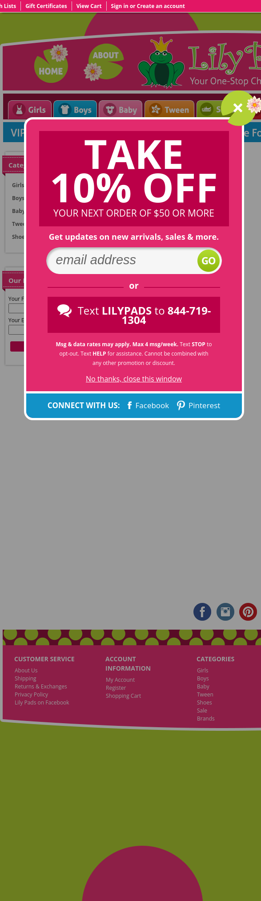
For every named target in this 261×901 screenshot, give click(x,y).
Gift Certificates (46, 5)
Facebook (147, 405)
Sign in (119, 5)
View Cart (89, 5)
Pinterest (198, 405)
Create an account (161, 5)
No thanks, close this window (134, 379)
